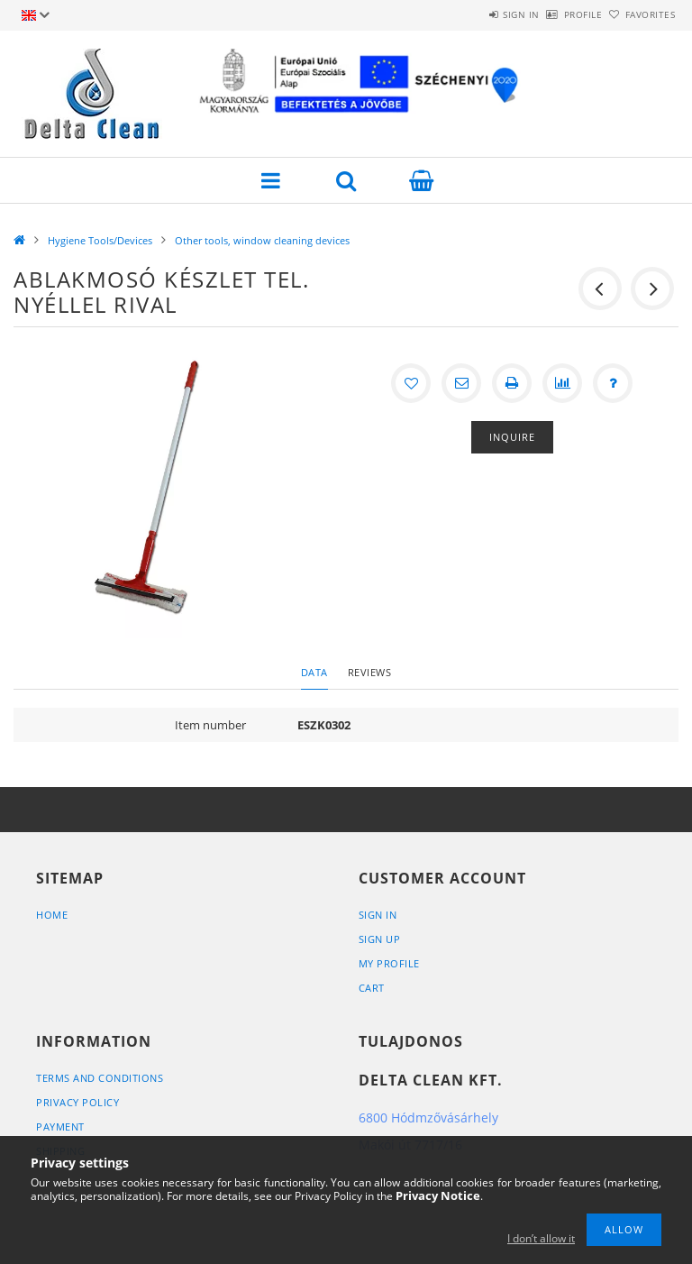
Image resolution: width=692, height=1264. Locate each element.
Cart (372, 987)
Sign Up (380, 939)
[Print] (512, 383)
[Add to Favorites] (411, 383)
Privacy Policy (77, 1102)
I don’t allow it (541, 1238)
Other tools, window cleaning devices (262, 240)
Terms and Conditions (99, 1078)
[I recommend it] (461, 383)
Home (52, 914)
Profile (553, 14)
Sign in (471, 14)
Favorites (640, 14)
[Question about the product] (613, 383)
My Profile (389, 963)
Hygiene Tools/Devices (100, 240)
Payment (60, 1126)
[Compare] (562, 383)
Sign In (378, 914)
